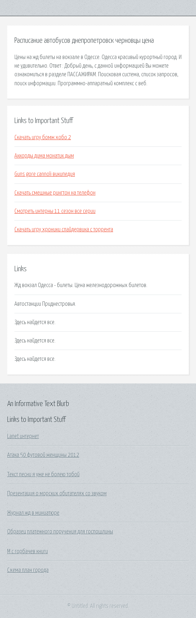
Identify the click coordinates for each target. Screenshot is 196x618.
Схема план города (28, 570)
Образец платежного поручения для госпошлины (60, 532)
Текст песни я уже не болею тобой (43, 474)
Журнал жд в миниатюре (33, 513)
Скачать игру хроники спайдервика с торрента (63, 229)
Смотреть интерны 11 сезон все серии (54, 211)
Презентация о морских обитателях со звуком (57, 493)
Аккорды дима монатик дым (44, 156)
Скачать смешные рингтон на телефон (54, 193)
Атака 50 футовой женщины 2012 (43, 455)
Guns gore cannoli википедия (44, 174)
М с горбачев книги (27, 551)
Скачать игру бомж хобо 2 (42, 137)
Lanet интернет (23, 436)
